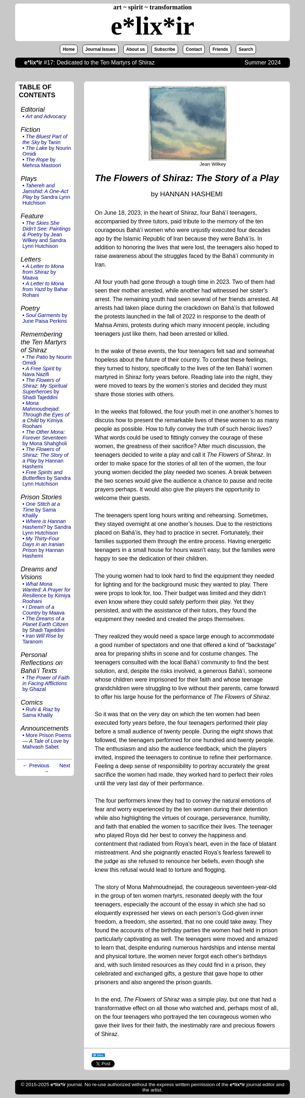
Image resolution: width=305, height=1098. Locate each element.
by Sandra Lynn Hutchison (46, 194)
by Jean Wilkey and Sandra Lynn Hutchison (46, 234)
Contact (194, 49)
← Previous (35, 765)
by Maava (43, 272)
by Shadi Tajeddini (44, 388)
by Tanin (44, 139)
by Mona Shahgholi (44, 437)
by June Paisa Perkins (44, 318)
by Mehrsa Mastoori (41, 162)
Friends (220, 49)
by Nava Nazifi (41, 371)
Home (69, 49)
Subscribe (164, 49)
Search (246, 49)
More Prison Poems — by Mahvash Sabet (46, 741)
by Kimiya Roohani (45, 414)
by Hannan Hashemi (45, 457)
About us (135, 49)
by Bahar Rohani (45, 289)
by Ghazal (46, 683)
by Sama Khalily (41, 509)
